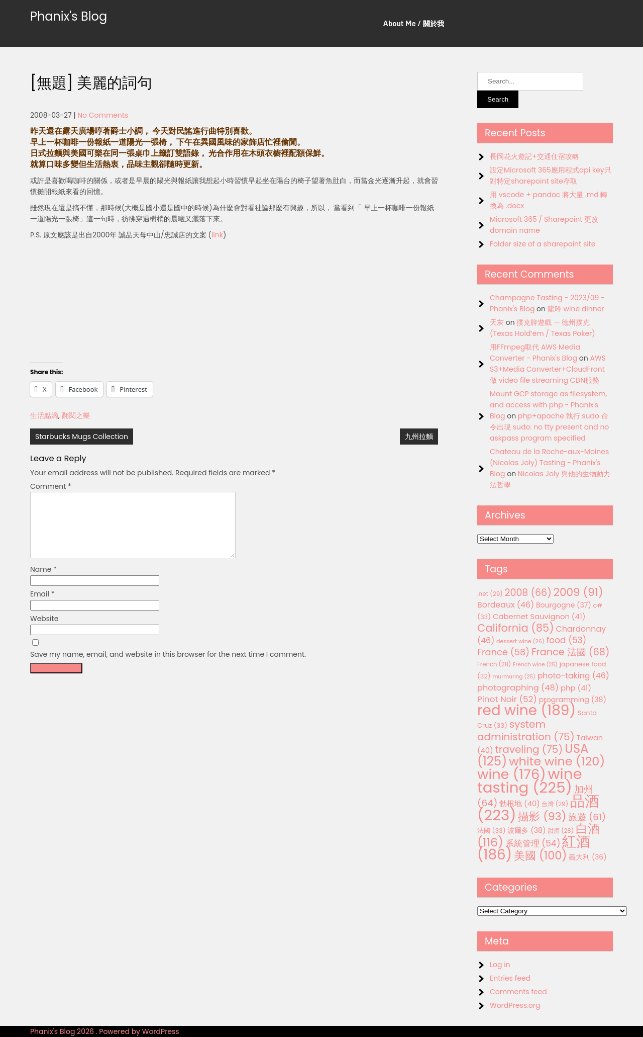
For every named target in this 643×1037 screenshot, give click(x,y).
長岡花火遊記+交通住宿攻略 (534, 156)
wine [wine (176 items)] (511, 774)
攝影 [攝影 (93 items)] (542, 816)
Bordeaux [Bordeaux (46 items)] (505, 605)
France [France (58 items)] (503, 652)
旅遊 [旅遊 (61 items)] (587, 817)
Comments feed (518, 992)
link (217, 235)
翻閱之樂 (76, 415)
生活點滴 (44, 415)
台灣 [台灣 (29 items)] (555, 804)
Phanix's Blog (68, 16)
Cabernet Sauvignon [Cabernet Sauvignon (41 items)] (539, 616)
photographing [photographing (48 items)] (518, 688)
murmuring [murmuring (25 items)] (513, 676)
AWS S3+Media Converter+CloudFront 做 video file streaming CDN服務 (548, 369)
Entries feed (510, 978)
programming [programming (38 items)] (572, 700)
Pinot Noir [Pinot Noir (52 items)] (507, 699)
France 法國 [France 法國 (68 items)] (570, 652)
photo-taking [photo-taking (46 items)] (573, 675)
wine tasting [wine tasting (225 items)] (529, 780)
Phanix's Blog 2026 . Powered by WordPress (104, 1031)
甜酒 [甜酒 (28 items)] (561, 831)
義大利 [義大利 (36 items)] (587, 857)
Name (43, 581)
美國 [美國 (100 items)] (540, 855)
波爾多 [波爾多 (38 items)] (526, 830)
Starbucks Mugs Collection (81, 436)
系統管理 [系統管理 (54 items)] (533, 843)
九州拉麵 (419, 436)
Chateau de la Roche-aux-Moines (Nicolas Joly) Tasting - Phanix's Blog (549, 463)
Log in (500, 965)
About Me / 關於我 (413, 23)
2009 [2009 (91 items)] (578, 592)
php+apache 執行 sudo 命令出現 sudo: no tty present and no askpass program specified (549, 427)
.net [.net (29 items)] (490, 593)
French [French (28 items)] (494, 664)
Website (44, 631)
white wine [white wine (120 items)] (557, 761)
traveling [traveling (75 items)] (529, 749)
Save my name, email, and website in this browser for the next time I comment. (168, 666)
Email (42, 606)
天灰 (497, 322)
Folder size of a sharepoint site (542, 244)
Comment (50, 486)
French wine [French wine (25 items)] (535, 664)
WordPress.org (515, 1005)
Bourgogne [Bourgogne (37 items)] (563, 605)
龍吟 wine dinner (576, 309)
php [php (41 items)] (576, 687)
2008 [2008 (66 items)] (528, 592)
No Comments (102, 115)
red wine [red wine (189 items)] (526, 710)
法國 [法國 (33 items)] (491, 830)
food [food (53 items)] (567, 640)
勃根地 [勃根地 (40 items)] (519, 804)
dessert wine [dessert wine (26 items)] (520, 641)
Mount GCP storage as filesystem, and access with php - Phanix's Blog (548, 405)
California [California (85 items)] (515, 628)
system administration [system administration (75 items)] (526, 730)
